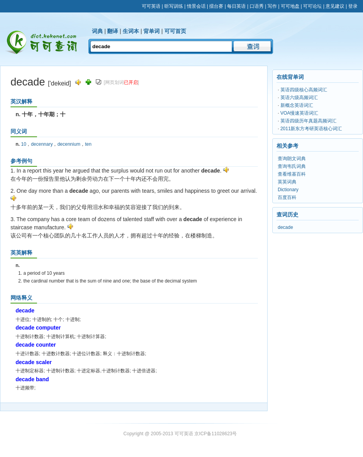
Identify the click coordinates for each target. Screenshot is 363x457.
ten (88, 144)
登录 (353, 6)
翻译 (112, 31)
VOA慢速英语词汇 (299, 113)
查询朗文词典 (292, 158)
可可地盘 (290, 6)
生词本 (131, 31)
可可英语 (151, 6)
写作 (272, 6)
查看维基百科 (292, 174)
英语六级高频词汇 (299, 97)
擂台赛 (216, 6)
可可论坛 (312, 6)
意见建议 (335, 6)
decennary (42, 144)
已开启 (131, 82)
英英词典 (287, 182)
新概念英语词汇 (296, 105)
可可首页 (175, 31)
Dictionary (288, 189)
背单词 (151, 31)
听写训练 (173, 6)
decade (285, 227)
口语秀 (257, 6)
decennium (68, 144)
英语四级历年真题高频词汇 (308, 121)
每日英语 (236, 6)
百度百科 (287, 197)
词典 (97, 31)
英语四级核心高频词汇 (303, 89)
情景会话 (196, 6)
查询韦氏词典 (292, 166)
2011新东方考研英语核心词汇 (311, 128)
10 (23, 144)
